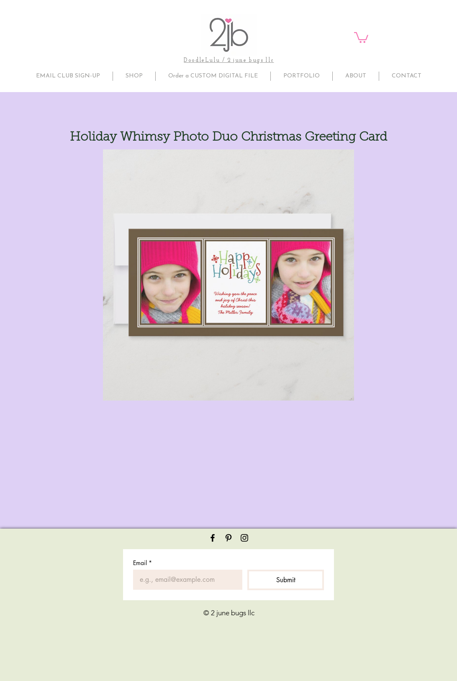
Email (142, 562)
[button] (361, 37)
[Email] (185, 579)
